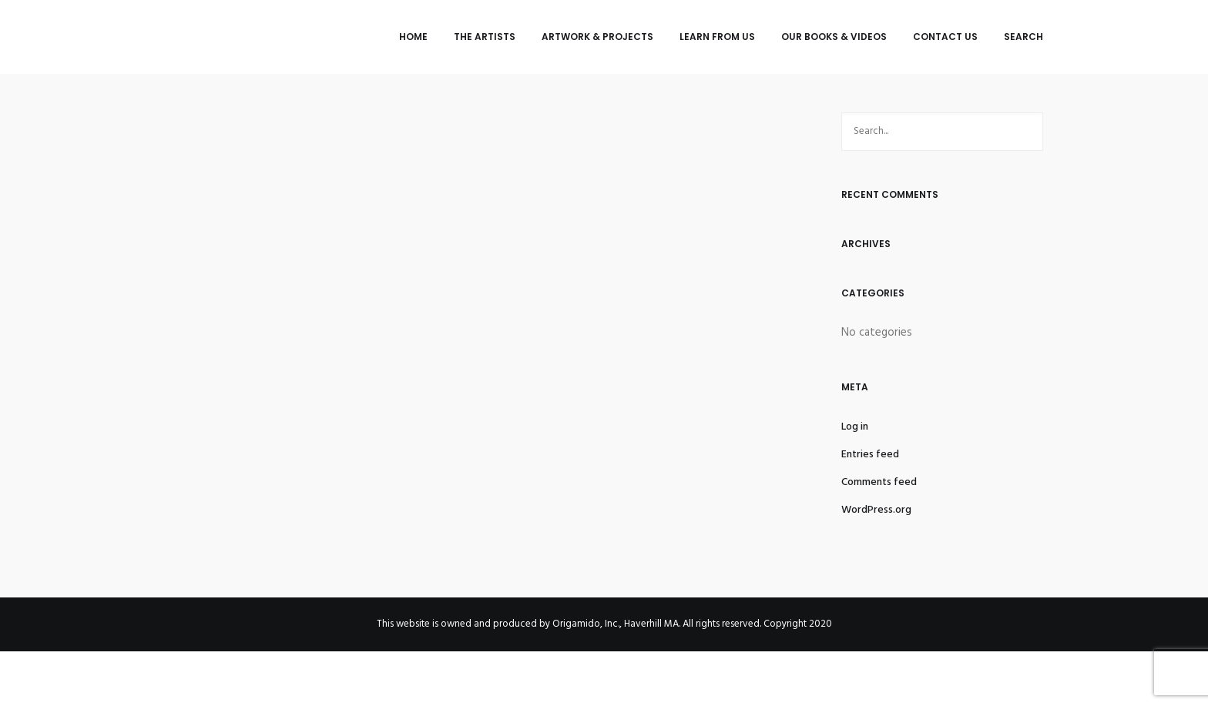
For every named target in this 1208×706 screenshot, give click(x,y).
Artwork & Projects (597, 36)
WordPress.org (876, 510)
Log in (854, 427)
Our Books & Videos (834, 36)
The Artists (484, 36)
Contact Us (945, 36)
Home (413, 36)
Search (1023, 36)
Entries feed (870, 454)
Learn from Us (717, 36)
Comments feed (879, 482)
